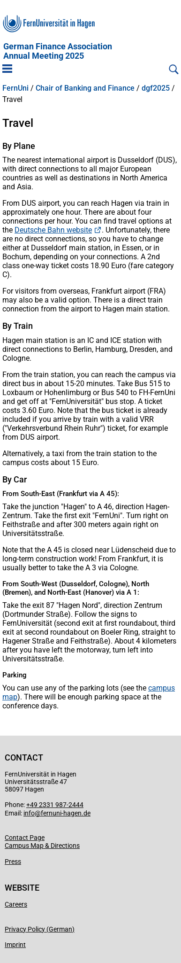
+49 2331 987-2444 (54, 804)
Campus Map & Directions (42, 845)
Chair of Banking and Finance (85, 88)
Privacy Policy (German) (40, 929)
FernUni (15, 88)
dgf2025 (156, 88)
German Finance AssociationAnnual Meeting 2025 (57, 51)
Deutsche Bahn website (53, 229)
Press (13, 861)
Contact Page (25, 837)
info (29, 813)
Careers (16, 904)
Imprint (15, 944)
